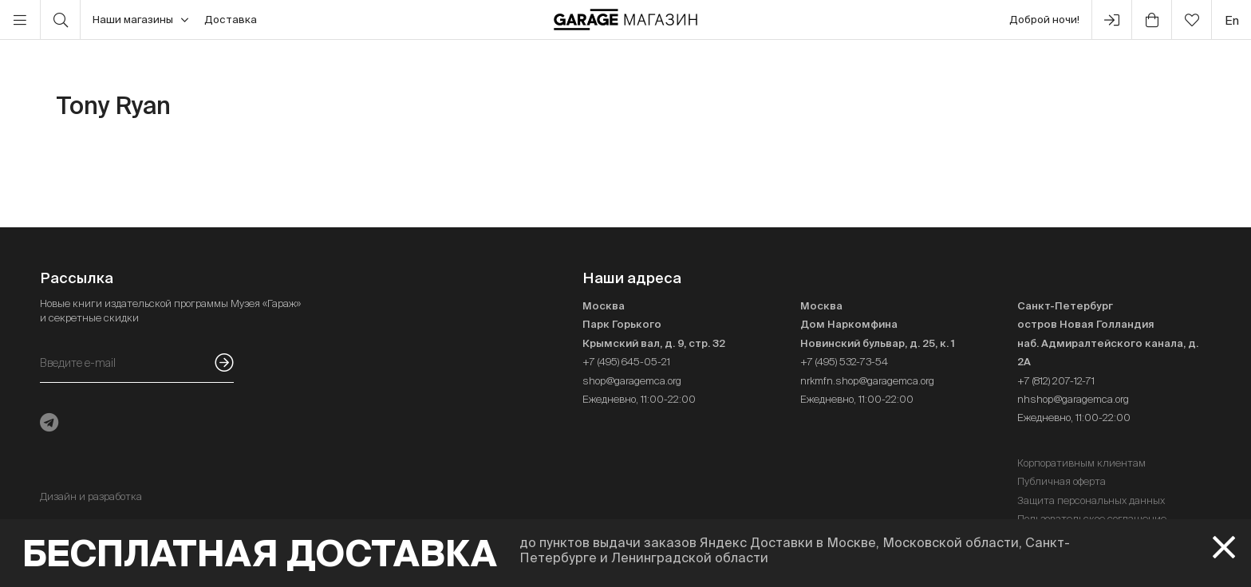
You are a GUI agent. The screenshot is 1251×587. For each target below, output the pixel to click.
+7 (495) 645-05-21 (626, 362)
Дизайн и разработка (91, 496)
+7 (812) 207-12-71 (1056, 381)
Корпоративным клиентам (1081, 463)
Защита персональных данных (1091, 500)
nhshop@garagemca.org (1073, 399)
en (1232, 20)
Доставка (230, 20)
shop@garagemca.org (631, 381)
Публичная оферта (1061, 481)
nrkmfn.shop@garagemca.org (867, 381)
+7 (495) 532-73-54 (844, 362)
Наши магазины (140, 20)
